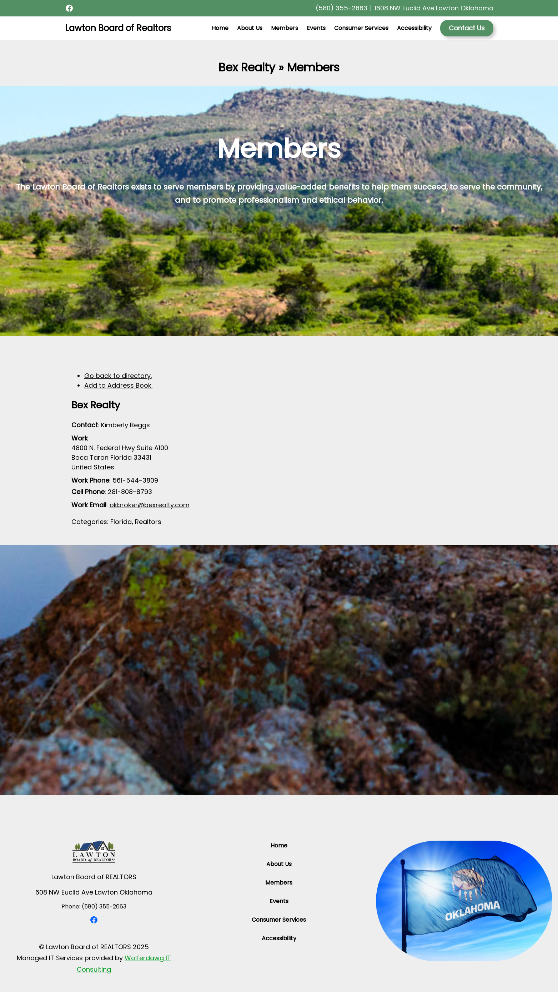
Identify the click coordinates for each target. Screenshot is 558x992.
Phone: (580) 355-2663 (93, 906)
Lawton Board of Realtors (118, 28)
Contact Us (467, 28)
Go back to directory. (118, 375)
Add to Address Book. (118, 385)
